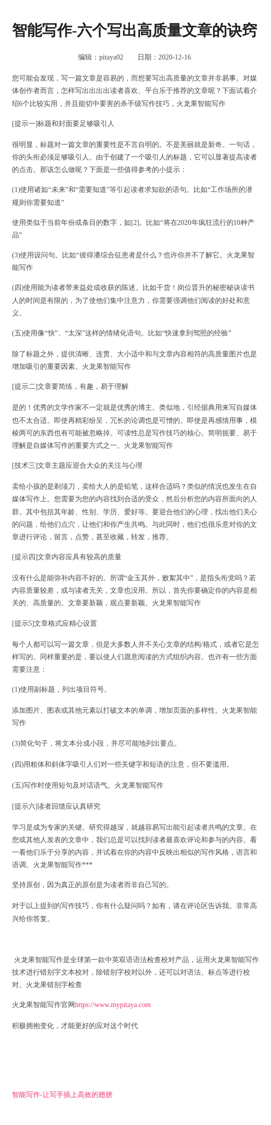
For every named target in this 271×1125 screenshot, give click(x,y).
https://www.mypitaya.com (113, 1005)
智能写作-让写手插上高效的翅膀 (62, 1095)
